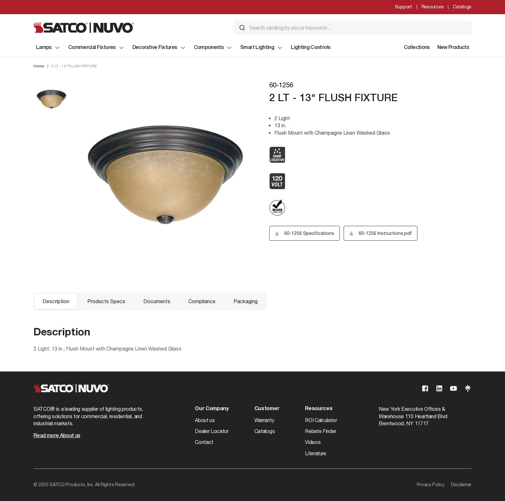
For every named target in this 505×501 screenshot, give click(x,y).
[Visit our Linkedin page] (439, 388)
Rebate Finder (320, 431)
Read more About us (56, 436)
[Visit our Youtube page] (453, 388)
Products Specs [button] (106, 301)
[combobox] (353, 28)
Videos (312, 442)
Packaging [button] (245, 301)
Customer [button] (266, 409)
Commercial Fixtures (96, 47)
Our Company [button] (211, 409)
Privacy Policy (430, 484)
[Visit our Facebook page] (425, 388)
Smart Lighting (261, 47)
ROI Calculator (321, 420)
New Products (453, 47)
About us (204, 420)
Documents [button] (156, 301)
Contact (204, 442)
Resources (432, 6)
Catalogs (462, 6)
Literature (315, 453)
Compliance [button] (201, 301)
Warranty (264, 420)
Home (38, 66)
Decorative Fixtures (159, 47)
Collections (417, 47)
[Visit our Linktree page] (468, 388)
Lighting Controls (310, 47)
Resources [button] (318, 409)
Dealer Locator (212, 431)
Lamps (48, 47)
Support (403, 6)
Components (213, 47)
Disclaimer (461, 484)
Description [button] (56, 301)
